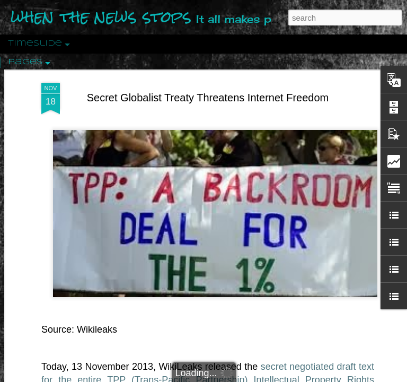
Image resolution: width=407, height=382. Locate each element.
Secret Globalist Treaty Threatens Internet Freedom (208, 97)
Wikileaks (97, 329)
